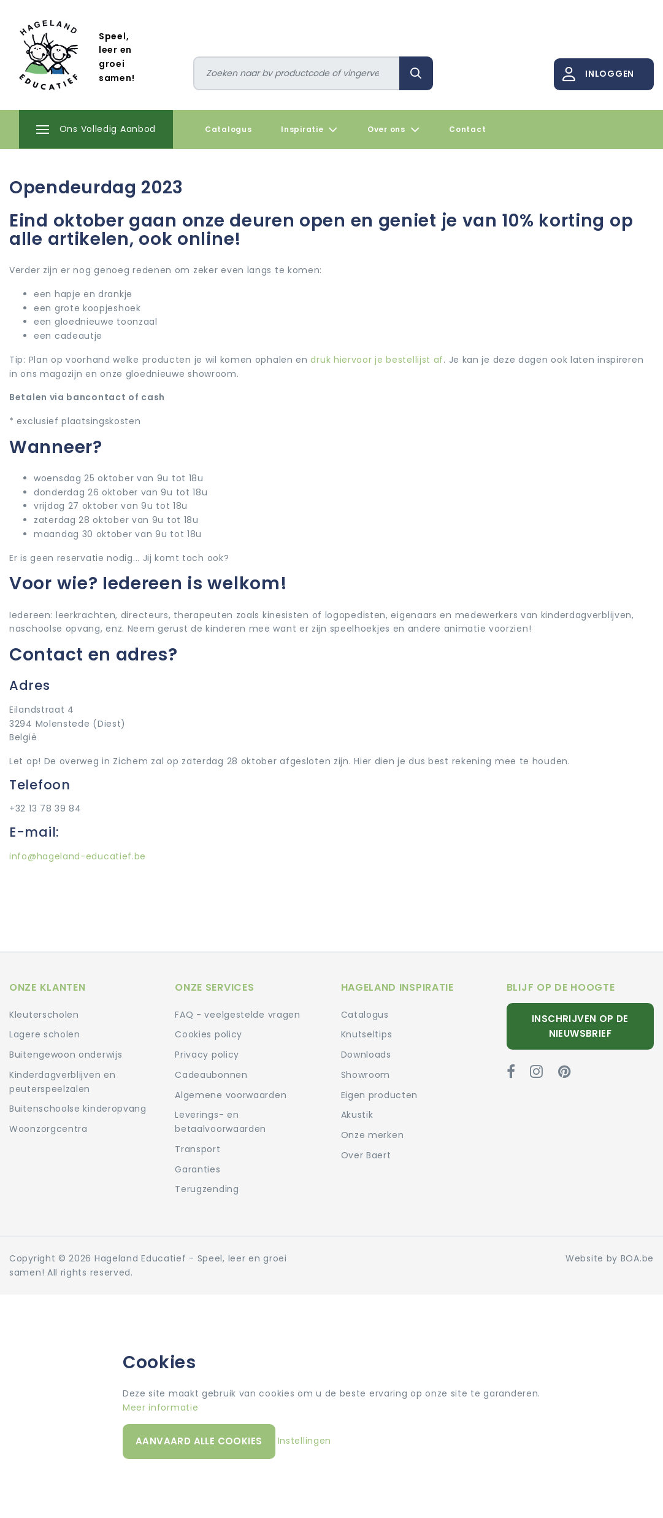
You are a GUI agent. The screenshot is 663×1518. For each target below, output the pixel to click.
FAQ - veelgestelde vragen (238, 1015)
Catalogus (228, 129)
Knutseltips (367, 1034)
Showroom (366, 1075)
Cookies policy (208, 1034)
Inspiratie (309, 129)
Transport (197, 1149)
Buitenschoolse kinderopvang (78, 1108)
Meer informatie (161, 1407)
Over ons (393, 129)
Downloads (366, 1054)
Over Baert (366, 1155)
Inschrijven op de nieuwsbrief (580, 1026)
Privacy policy (207, 1054)
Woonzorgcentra (48, 1129)
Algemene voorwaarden (230, 1095)
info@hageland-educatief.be (77, 856)
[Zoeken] (296, 73)
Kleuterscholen (44, 1015)
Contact (467, 129)
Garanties (197, 1169)
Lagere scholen (44, 1034)
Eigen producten (379, 1095)
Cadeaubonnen (211, 1075)
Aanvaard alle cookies (199, 1441)
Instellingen (304, 1441)
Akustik (357, 1115)
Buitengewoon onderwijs (65, 1054)
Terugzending (207, 1189)
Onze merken (372, 1135)
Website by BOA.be (609, 1258)
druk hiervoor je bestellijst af (375, 360)
